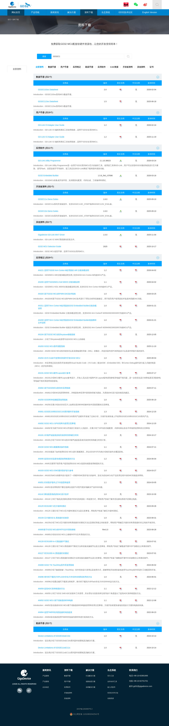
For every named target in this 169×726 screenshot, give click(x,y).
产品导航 (35, 12)
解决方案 (71, 12)
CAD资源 (117, 67)
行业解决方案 (91, 674)
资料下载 (88, 12)
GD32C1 (17, 148)
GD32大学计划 (113, 692)
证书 (156, 67)
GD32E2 (17, 128)
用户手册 (66, 67)
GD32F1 (17, 89)
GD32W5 (17, 155)
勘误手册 (91, 67)
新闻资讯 (54, 12)
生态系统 (106, 12)
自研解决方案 (91, 686)
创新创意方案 (91, 680)
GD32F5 (17, 115)
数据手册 (53, 67)
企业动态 (46, 686)
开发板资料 (131, 67)
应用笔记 (78, 67)
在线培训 (110, 698)
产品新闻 (46, 674)
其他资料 (146, 67)
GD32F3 (17, 102)
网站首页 (16, 12)
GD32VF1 (17, 142)
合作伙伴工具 (112, 680)
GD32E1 (17, 122)
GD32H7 (17, 175)
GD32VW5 (17, 181)
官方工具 (110, 674)
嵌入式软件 (111, 686)
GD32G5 (17, 168)
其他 (17, 201)
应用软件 (104, 67)
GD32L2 (17, 82)
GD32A (17, 161)
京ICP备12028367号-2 (84, 708)
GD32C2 (17, 76)
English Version (149, 12)
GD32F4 (17, 109)
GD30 (17, 194)
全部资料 (17, 69)
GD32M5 (17, 188)
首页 (9, 19)
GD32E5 (17, 135)
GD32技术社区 (126, 12)
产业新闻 (46, 680)
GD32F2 (17, 95)
